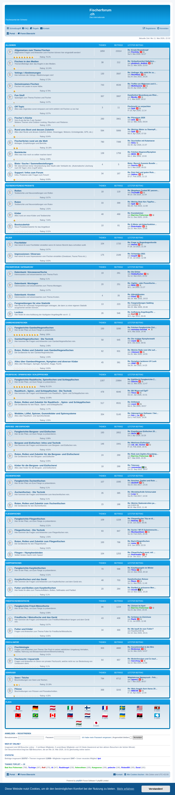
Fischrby (135, 52)
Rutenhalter (136, 226)
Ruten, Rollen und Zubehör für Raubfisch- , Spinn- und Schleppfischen (52, 402)
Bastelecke (20, 152)
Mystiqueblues (137, 532)
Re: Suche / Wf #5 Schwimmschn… (143, 530)
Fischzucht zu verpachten (139, 106)
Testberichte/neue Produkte (20, 186)
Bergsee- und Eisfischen (17, 427)
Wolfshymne (136, 86)
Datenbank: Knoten (25, 294)
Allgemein (11, 45)
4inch (133, 433)
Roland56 (125, 767)
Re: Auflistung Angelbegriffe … (141, 312)
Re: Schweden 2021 (136, 254)
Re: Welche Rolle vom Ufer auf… (142, 350)
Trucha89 (135, 192)
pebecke (111, 767)
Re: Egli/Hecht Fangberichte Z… (142, 379)
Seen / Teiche (22, 677)
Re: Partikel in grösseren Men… (142, 588)
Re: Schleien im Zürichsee (139, 617)
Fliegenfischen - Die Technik (30, 530)
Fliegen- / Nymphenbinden (29, 552)
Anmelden (10, 733)
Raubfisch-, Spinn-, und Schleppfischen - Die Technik (43, 391)
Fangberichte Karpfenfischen (30, 568)
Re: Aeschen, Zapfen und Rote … (142, 481)
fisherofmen (80, 767)
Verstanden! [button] (156, 788)
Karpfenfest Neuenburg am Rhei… (143, 95)
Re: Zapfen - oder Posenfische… (142, 283)
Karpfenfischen (13, 563)
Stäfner (134, 174)
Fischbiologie (22, 647)
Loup (133, 494)
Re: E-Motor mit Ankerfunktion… (142, 224)
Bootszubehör (22, 224)
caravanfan (136, 467)
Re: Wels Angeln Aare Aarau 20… (142, 689)
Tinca (133, 393)
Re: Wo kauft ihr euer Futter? (140, 629)
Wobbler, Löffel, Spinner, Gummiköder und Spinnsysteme (45, 413)
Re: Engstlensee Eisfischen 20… (142, 431)
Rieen (133, 581)
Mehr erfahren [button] (125, 788)
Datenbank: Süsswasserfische (31, 272)
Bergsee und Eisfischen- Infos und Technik (37, 443)
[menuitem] (25, 28)
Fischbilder (20, 242)
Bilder (9, 238)
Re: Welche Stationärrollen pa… (142, 503)
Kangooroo (97, 767)
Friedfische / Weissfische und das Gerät (36, 617)
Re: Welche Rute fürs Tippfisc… (142, 202)
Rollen (18, 190)
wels (133, 120)
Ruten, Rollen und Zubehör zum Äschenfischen (40, 503)
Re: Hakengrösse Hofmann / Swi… (143, 413)
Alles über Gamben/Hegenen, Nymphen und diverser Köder (46, 361)
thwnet (134, 244)
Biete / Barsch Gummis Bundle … (143, 163)
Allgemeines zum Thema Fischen (32, 50)
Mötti (133, 285)
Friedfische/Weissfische (17, 601)
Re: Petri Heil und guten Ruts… (142, 172)
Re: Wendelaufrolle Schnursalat (142, 492)
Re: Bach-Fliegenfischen (139, 541)
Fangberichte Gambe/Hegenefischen (34, 327)
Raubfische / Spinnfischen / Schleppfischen (27, 375)
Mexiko (134, 97)
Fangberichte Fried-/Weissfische (32, 606)
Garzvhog (135, 661)
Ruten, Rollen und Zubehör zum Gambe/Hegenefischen (44, 350)
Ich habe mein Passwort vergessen (96, 737)
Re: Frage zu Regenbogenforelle (142, 242)
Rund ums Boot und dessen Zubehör (34, 129)
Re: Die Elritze (134, 272)
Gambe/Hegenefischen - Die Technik (34, 339)
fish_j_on (135, 415)
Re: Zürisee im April (136, 606)
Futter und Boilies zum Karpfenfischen (35, 588)
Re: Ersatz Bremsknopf (138, 50)
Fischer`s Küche (23, 118)
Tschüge (32, 767)
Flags (8, 702)
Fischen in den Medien (27, 61)
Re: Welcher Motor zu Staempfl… (142, 129)
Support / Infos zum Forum (29, 172)
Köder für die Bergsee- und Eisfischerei (36, 465)
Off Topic (19, 106)
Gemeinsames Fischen (27, 84)
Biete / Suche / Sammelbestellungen (34, 163)
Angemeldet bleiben (122, 737)
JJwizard (135, 352)
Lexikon (19, 312)
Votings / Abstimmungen (28, 72)
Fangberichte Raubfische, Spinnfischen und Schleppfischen (47, 379)
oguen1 (134, 679)
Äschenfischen (13, 476)
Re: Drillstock (134, 402)
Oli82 (133, 363)
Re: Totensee (133, 465)
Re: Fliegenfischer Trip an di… (141, 519)
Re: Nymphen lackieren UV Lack (142, 361)
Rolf (133, 314)
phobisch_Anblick (139, 63)
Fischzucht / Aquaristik (27, 659)
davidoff (135, 483)
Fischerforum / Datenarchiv (19, 267)
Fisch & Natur (12, 642)
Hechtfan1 (135, 75)
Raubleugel (64, 767)
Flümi (133, 296)
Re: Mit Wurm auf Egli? (138, 391)
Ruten (18, 202)
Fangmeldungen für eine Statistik (32, 303)
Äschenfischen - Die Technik (30, 492)
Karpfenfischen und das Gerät (31, 579)
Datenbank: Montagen (26, 283)
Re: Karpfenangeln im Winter (140, 568)
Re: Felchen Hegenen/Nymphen (142, 152)
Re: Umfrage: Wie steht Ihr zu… (142, 72)
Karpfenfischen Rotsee (138, 579)
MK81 (133, 154)
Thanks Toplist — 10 (15, 764)
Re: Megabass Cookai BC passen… (143, 190)
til (52, 767)
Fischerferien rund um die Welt (31, 141)
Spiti (133, 108)
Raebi (133, 619)
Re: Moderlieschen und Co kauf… (143, 659)
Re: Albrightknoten (136, 294)
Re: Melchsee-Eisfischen (139, 443)
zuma (133, 543)
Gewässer (11, 673)
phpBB (78, 781)
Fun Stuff (19, 95)
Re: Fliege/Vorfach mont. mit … (141, 552)
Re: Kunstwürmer (135, 213)
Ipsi (99, 758)
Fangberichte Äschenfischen (30, 481)
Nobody (134, 521)
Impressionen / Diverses (28, 254)
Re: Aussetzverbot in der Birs (141, 647)
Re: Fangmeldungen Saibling (141, 303)
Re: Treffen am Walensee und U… (143, 84)
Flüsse (18, 689)
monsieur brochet (139, 329)
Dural (138, 767)
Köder (18, 213)
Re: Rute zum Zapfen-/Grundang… (143, 454)
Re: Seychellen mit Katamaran (141, 141)
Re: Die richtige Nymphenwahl (141, 339)
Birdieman (135, 649)
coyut (133, 341)
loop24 (134, 256)
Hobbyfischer (137, 274)
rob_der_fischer (138, 445)
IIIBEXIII (134, 691)
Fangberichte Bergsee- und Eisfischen (35, 431)
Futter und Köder (24, 629)
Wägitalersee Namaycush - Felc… (143, 677)
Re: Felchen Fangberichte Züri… (142, 327)
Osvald (134, 590)
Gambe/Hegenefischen (16, 323)
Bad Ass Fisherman (140, 215)
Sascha (134, 165)
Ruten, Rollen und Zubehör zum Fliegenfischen (40, 541)
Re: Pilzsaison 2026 (136, 118)
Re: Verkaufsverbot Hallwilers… (142, 61)
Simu (133, 143)
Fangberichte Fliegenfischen (30, 519)
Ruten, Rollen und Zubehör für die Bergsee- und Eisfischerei (47, 454)
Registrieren (24, 733)
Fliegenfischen (13, 514)
